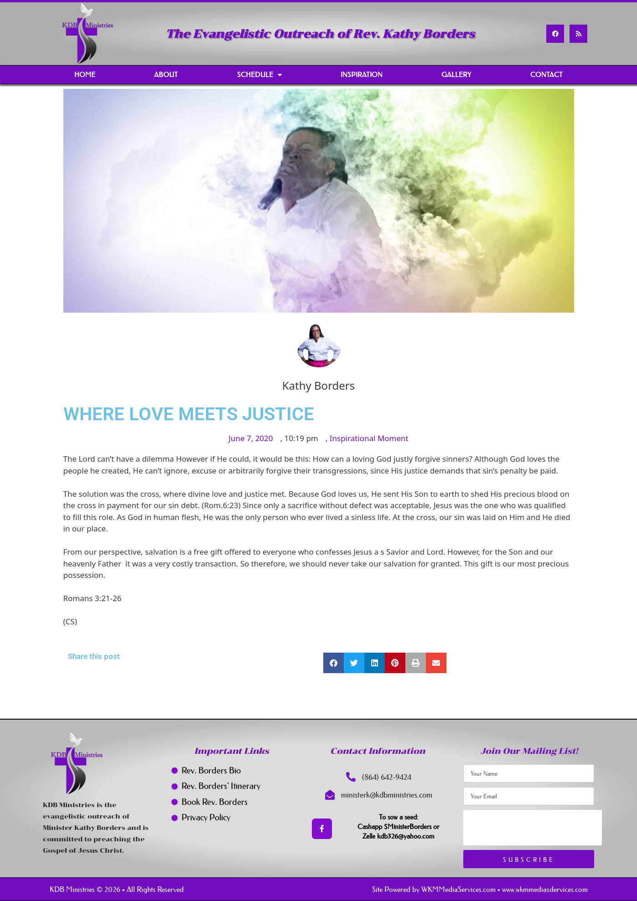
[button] (333, 663)
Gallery (456, 74)
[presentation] (532, 827)
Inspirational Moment (369, 438)
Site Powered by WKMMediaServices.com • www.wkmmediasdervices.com (480, 889)
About (166, 74)
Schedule (259, 75)
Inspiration (362, 74)
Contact (546, 74)
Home (84, 74)
